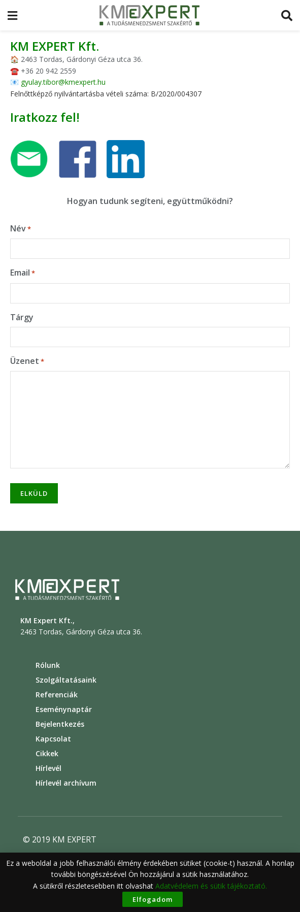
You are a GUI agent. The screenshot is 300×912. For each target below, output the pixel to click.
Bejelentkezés (60, 724)
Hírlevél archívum (66, 783)
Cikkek (47, 753)
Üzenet (27, 361)
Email (22, 273)
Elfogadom (152, 899)
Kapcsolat (53, 739)
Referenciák (57, 694)
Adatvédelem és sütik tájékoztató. (211, 886)
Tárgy (22, 317)
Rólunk (48, 665)
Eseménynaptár (64, 709)
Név (20, 228)
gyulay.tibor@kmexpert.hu (63, 82)
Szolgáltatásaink (66, 680)
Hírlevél (48, 768)
